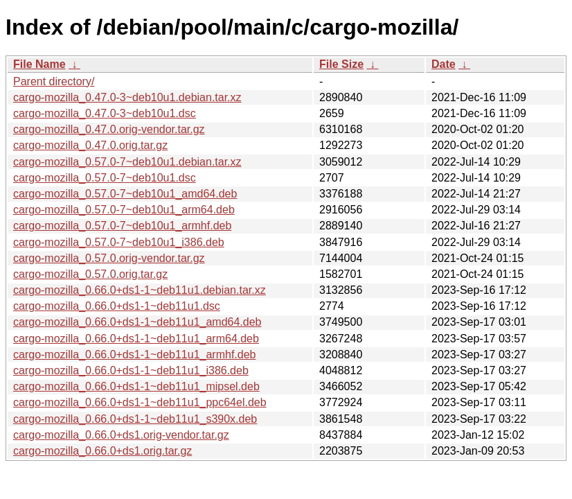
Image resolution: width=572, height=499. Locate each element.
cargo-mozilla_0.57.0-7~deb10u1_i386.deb (118, 242)
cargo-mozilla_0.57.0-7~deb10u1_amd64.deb (125, 194)
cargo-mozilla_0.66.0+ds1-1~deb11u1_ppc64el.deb (140, 402)
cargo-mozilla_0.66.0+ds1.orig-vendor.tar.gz (121, 435)
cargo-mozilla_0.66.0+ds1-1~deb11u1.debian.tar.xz (139, 290)
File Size (341, 64)
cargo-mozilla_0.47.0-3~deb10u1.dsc (104, 113)
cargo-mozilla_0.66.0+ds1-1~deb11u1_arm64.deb (136, 338)
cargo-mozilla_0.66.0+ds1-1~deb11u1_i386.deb (131, 370)
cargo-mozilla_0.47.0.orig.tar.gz (90, 145)
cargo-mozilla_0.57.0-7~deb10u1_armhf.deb (122, 225)
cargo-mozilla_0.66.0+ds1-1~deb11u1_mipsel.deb (136, 386)
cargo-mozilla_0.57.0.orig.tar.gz (90, 274)
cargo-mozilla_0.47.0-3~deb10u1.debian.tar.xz (127, 97)
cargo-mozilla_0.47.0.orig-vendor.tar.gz (109, 129)
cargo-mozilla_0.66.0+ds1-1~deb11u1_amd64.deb (137, 322)
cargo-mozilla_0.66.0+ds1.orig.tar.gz (102, 451)
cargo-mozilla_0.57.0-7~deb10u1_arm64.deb (124, 210)
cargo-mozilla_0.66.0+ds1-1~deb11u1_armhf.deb (134, 354)
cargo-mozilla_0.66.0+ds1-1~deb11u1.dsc (116, 306)
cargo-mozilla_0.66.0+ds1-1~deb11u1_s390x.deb (135, 419)
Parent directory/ (53, 81)
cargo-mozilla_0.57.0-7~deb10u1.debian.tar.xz (127, 162)
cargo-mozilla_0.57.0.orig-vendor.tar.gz (109, 258)
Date (443, 64)
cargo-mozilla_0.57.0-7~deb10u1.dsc (104, 178)
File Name (39, 64)
